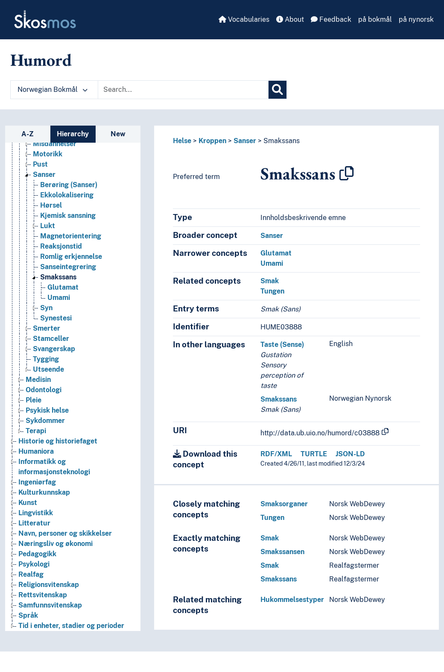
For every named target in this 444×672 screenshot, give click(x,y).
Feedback (331, 19)
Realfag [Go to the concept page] (31, 574)
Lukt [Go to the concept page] (47, 226)
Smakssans (281, 141)
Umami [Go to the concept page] (58, 297)
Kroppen (212, 141)
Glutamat (276, 253)
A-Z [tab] (27, 134)
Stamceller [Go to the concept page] (51, 339)
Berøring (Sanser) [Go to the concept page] (68, 185)
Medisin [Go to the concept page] (38, 380)
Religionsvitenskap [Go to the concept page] (48, 585)
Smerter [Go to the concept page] (46, 328)
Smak (269, 281)
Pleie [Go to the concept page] (33, 400)
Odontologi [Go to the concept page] (43, 390)
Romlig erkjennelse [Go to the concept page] (71, 256)
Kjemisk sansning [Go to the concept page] (68, 215)
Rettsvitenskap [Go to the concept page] (42, 595)
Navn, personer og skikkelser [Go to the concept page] (65, 533)
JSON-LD (350, 454)
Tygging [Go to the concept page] (46, 359)
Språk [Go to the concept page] (28, 615)
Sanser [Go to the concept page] (44, 174)
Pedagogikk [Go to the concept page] (37, 554)
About (290, 19)
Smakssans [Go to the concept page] (58, 277)
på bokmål (375, 19)
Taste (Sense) (282, 344)
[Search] (277, 89)
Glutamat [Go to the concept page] (63, 287)
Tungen (272, 291)
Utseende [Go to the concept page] (48, 369)
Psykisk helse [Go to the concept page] (47, 410)
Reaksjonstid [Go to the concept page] (61, 246)
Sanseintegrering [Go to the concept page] (68, 267)
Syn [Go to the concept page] (46, 308)
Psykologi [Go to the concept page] (34, 564)
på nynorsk (416, 19)
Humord (41, 60)
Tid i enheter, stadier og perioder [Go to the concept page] (71, 626)
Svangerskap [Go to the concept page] (54, 349)
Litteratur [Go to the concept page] (34, 523)
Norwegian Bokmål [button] (53, 89)
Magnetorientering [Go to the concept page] (70, 236)
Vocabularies (244, 19)
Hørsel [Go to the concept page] (51, 205)
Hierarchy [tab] (73, 134)
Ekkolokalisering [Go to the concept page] (66, 195)
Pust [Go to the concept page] (40, 164)
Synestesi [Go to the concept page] (56, 318)
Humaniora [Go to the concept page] (36, 451)
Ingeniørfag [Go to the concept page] (37, 482)
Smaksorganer (284, 504)
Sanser (245, 141)
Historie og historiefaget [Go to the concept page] (57, 441)
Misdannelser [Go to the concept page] (54, 144)
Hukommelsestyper (292, 600)
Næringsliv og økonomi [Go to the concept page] (55, 544)
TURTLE (314, 454)
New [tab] (118, 134)
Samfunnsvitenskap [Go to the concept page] (50, 605)
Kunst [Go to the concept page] (27, 503)
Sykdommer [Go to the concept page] (45, 421)
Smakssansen (282, 552)
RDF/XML (276, 454)
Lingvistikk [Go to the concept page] (35, 513)
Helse (182, 141)
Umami (271, 263)
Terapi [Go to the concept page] (36, 431)
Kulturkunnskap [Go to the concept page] (44, 492)
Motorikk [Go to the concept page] (47, 154)
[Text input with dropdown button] (183, 89)
